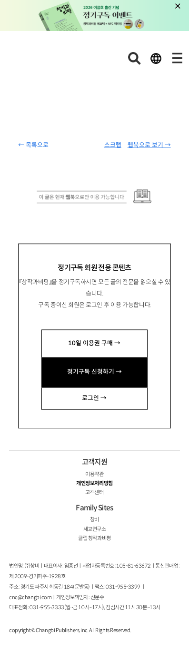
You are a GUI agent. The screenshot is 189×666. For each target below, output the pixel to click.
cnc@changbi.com (30, 597)
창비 (94, 519)
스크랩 (112, 145)
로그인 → (94, 398)
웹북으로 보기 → (149, 145)
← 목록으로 (33, 145)
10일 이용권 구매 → (94, 343)
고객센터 (94, 492)
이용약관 (94, 474)
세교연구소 (94, 529)
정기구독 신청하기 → (94, 372)
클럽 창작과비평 (94, 538)
